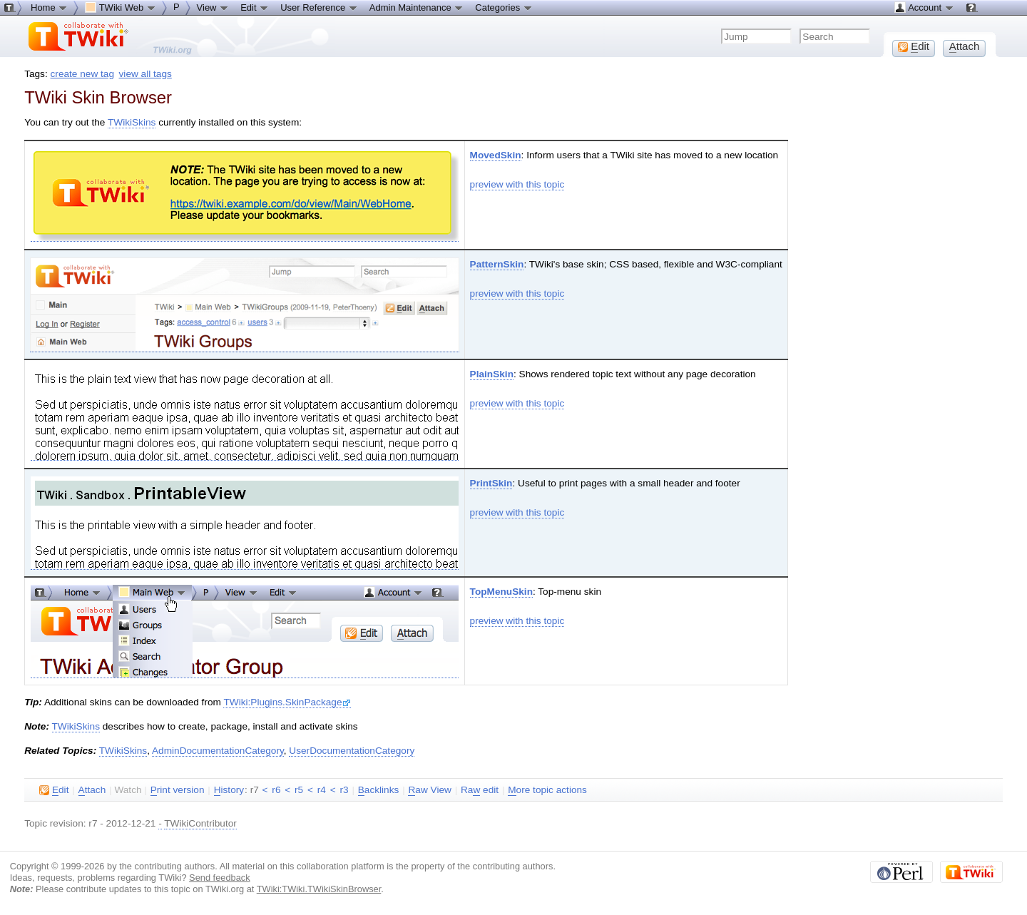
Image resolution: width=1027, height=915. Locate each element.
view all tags (145, 73)
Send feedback (219, 877)
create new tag (82, 73)
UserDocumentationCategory (351, 750)
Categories (503, 7)
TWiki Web (120, 7)
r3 (343, 789)
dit (53, 790)
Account (924, 7)
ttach (92, 790)
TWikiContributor (200, 823)
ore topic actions (547, 790)
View (213, 7)
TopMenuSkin (501, 591)
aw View (429, 790)
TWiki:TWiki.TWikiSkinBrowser (319, 889)
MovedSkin (495, 155)
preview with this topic (517, 184)
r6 (276, 789)
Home (49, 7)
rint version (177, 790)
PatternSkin (497, 264)
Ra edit (480, 790)
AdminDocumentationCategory (218, 750)
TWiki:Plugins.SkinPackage (287, 702)
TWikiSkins (131, 122)
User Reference (319, 7)
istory (229, 790)
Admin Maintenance (416, 7)
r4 (321, 789)
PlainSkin (492, 374)
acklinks (378, 790)
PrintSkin (491, 483)
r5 (299, 789)
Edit (254, 7)
